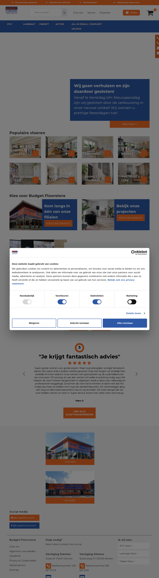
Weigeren (34, 323)
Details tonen (133, 313)
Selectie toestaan (79, 323)
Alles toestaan (125, 323)
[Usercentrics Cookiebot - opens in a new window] (133, 252)
